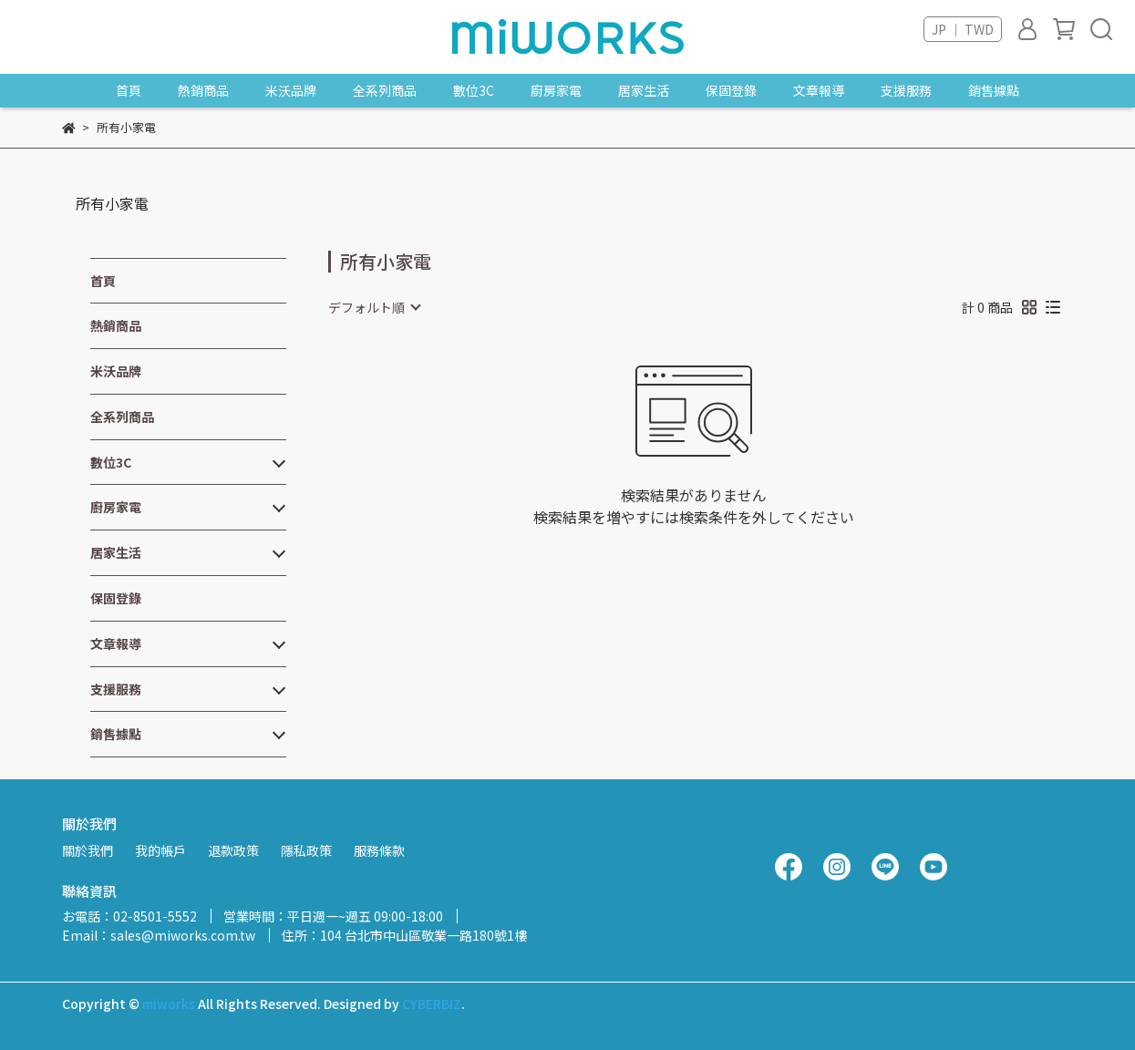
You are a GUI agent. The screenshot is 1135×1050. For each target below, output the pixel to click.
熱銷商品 (203, 90)
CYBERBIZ (431, 1003)
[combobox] (373, 307)
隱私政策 (306, 850)
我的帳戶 (160, 850)
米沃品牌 (290, 90)
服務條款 (379, 850)
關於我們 (87, 850)
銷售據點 (993, 90)
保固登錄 (731, 90)
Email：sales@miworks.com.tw (158, 935)
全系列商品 (385, 90)
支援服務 (906, 90)
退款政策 (233, 850)
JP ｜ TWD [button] (963, 29)
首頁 (128, 90)
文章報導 (818, 90)
